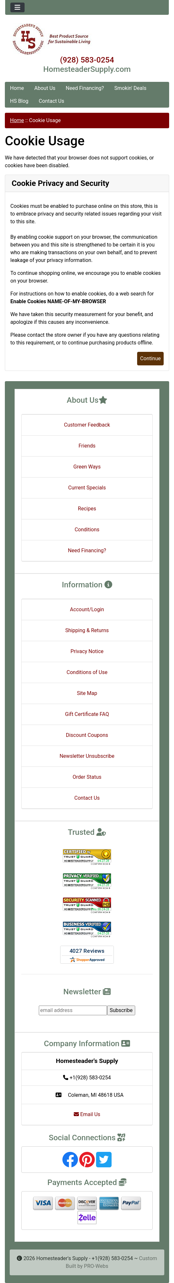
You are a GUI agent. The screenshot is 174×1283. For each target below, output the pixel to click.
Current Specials (87, 488)
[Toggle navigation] (17, 7)
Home (17, 88)
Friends (87, 446)
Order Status (87, 777)
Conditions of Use (87, 672)
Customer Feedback (87, 425)
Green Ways (87, 467)
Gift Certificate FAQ (87, 714)
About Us (44, 88)
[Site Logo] (87, 39)
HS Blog (19, 101)
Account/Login (87, 609)
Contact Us (51, 101)
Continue (150, 358)
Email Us (87, 1114)
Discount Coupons (87, 735)
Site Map (87, 693)
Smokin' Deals (130, 88)
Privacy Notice (87, 651)
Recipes (87, 509)
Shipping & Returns (87, 630)
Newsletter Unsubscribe (87, 756)
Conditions (87, 529)
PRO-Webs (96, 1266)
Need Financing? (85, 88)
